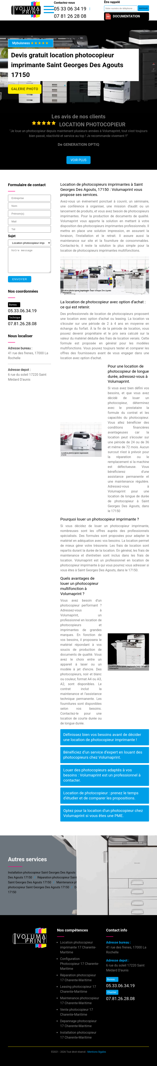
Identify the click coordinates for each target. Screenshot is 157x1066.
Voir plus (78, 160)
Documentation (122, 16)
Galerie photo (24, 89)
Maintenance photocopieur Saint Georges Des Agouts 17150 (95, 882)
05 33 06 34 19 (70, 9)
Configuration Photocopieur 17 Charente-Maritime (79, 964)
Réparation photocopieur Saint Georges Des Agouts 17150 (75, 877)
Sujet (12, 236)
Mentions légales (96, 1051)
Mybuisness (30, 43)
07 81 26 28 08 (70, 16)
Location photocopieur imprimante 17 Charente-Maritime (78, 947)
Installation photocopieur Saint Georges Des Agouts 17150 (46, 872)
